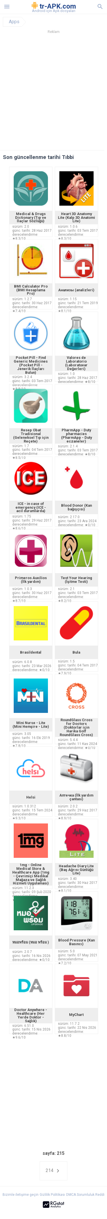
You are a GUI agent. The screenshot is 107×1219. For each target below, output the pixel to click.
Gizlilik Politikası (52, 1195)
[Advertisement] (53, 93)
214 (53, 1170)
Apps (14, 21)
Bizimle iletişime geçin (21, 1195)
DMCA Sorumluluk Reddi (85, 1195)
